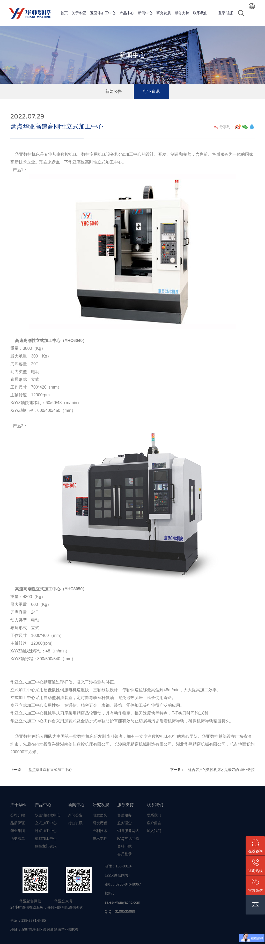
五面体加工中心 (102, 13)
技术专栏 (100, 838)
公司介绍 (17, 815)
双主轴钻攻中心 (47, 815)
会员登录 (124, 854)
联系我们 (200, 13)
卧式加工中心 (46, 831)
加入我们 (154, 831)
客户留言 (154, 823)
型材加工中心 (46, 838)
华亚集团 (17, 831)
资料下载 (124, 846)
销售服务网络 (128, 831)
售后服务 (124, 815)
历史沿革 (17, 838)
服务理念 (124, 823)
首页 (64, 13)
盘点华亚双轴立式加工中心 (50, 770)
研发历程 (100, 823)
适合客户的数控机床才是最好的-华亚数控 (221, 770)
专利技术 (100, 831)
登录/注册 (226, 13)
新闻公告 (113, 91)
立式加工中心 (46, 823)
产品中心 (127, 13)
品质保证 (17, 823)
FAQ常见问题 (128, 838)
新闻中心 (145, 13)
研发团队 (100, 815)
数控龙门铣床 (46, 846)
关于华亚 (79, 13)
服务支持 (182, 13)
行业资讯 (151, 91)
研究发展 (163, 13)
